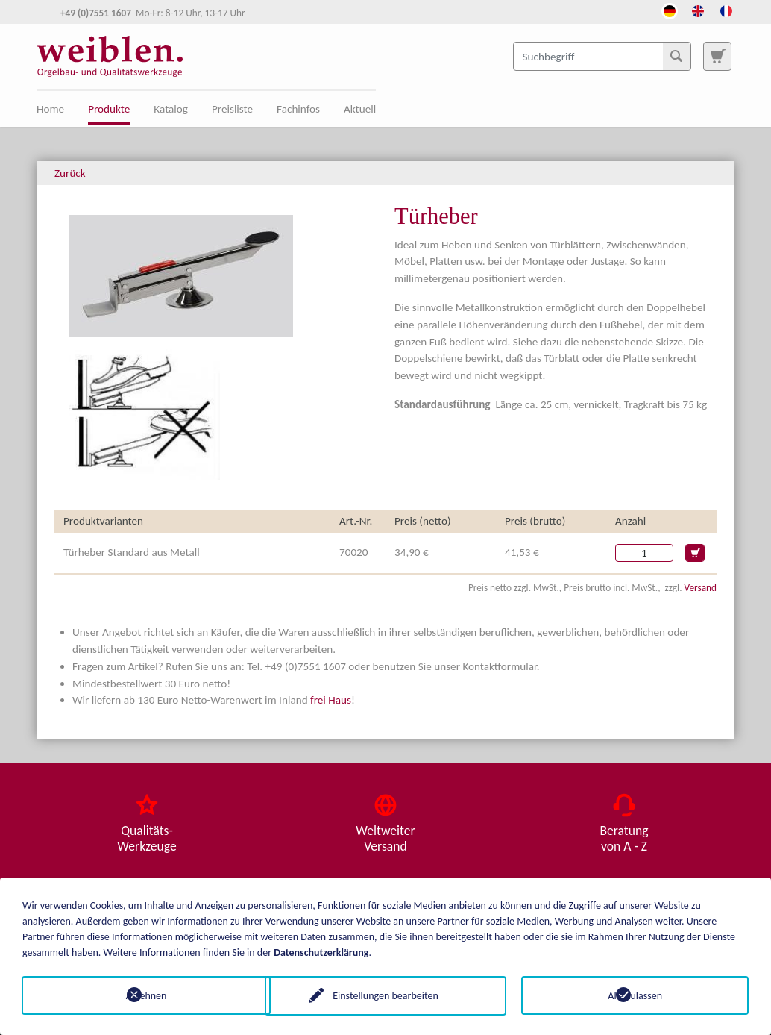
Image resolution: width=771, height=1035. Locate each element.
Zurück (70, 173)
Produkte (109, 109)
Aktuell (360, 109)
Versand (701, 587)
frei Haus (330, 700)
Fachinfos (298, 109)
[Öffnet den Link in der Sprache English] (698, 9)
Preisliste (232, 109)
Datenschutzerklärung (321, 951)
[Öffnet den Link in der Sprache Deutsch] (669, 9)
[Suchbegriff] (602, 56)
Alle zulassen (635, 995)
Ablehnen (136, 995)
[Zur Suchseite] (717, 56)
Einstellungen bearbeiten (385, 995)
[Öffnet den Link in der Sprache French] (726, 9)
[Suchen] (676, 56)
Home (50, 109)
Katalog (171, 109)
